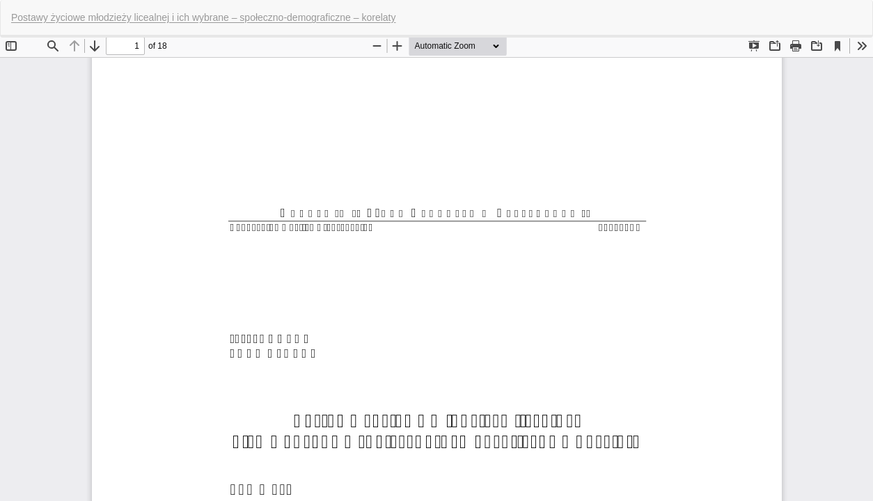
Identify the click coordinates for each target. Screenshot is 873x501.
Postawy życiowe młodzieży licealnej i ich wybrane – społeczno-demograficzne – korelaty (203, 17)
